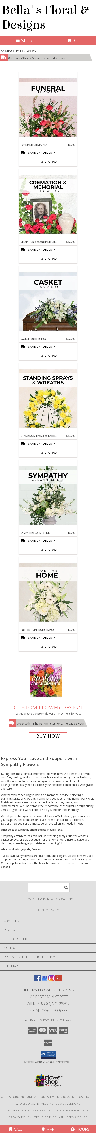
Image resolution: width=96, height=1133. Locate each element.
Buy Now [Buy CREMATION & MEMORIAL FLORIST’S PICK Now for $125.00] (48, 258)
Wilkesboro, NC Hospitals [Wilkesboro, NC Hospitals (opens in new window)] (72, 1097)
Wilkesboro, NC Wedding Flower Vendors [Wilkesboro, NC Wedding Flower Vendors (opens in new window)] (48, 1103)
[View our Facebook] (37, 980)
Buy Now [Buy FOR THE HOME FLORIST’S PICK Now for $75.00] (48, 646)
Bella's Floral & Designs (45, 17)
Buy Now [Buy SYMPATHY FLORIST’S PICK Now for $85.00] (48, 549)
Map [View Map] (48, 1129)
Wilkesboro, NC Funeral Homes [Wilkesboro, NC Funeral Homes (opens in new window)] (25, 1097)
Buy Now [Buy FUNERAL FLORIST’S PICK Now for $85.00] (48, 161)
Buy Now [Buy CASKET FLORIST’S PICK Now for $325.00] (48, 355)
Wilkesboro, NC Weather (26, 1110)
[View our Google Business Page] (44, 980)
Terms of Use (77, 1117)
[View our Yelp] (58, 980)
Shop (24, 40)
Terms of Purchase (49, 1117)
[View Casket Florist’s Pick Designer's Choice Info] (48, 301)
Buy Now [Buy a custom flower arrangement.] (48, 736)
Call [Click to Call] (15, 1129)
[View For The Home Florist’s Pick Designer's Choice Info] (48, 592)
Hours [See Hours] (80, 1129)
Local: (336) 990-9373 (48, 1010)
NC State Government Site (68, 1110)
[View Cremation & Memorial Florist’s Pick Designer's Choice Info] (48, 204)
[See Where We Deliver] (48, 910)
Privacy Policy (20, 1117)
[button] (48, 1055)
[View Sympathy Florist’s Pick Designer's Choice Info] (48, 495)
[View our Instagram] (51, 980)
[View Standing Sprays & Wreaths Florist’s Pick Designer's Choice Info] (48, 398)
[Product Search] (49, 887)
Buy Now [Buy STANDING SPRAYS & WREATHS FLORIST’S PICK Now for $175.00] (48, 452)
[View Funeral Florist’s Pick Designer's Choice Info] (48, 107)
